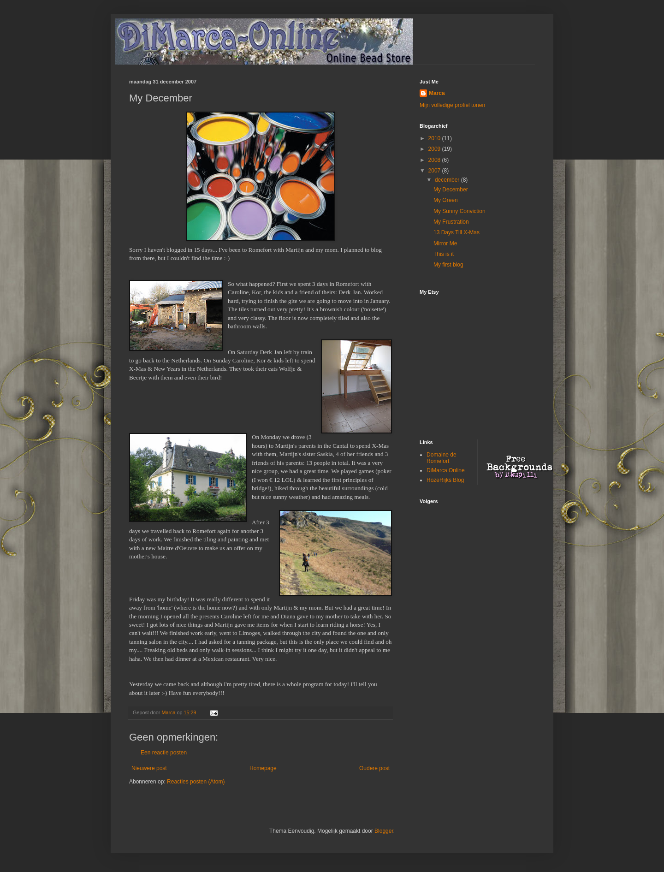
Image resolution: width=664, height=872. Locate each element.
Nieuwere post (149, 768)
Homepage (263, 768)
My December (450, 189)
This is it (443, 254)
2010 (435, 138)
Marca (437, 93)
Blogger (383, 831)
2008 (435, 160)
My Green (445, 200)
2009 (435, 149)
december (448, 180)
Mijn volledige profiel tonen (452, 105)
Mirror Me (445, 243)
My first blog (448, 264)
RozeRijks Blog (445, 480)
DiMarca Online (446, 470)
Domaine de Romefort (441, 457)
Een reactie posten (164, 752)
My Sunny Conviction (459, 211)
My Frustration (451, 222)
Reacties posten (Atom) (196, 781)
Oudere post (374, 768)
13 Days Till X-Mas (456, 232)
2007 (435, 170)
